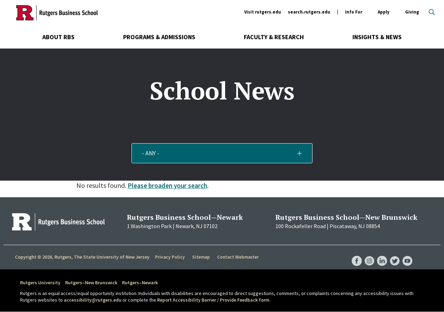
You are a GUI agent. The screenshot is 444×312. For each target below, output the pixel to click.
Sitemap (199, 257)
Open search (432, 12)
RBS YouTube (407, 254)
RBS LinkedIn (381, 254)
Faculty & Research (274, 37)
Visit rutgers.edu (262, 12)
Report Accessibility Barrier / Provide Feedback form (213, 300)
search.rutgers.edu (309, 12)
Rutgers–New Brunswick (91, 282)
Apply (384, 12)
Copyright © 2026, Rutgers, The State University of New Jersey (82, 257)
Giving (412, 12)
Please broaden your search (168, 185)
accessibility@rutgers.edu (92, 300)
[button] (222, 153)
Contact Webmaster (235, 257)
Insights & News (377, 37)
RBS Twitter (394, 254)
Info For (353, 12)
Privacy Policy (169, 257)
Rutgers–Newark (140, 282)
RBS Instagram (367, 254)
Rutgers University (40, 282)
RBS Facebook (354, 254)
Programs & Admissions (159, 37)
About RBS (58, 37)
